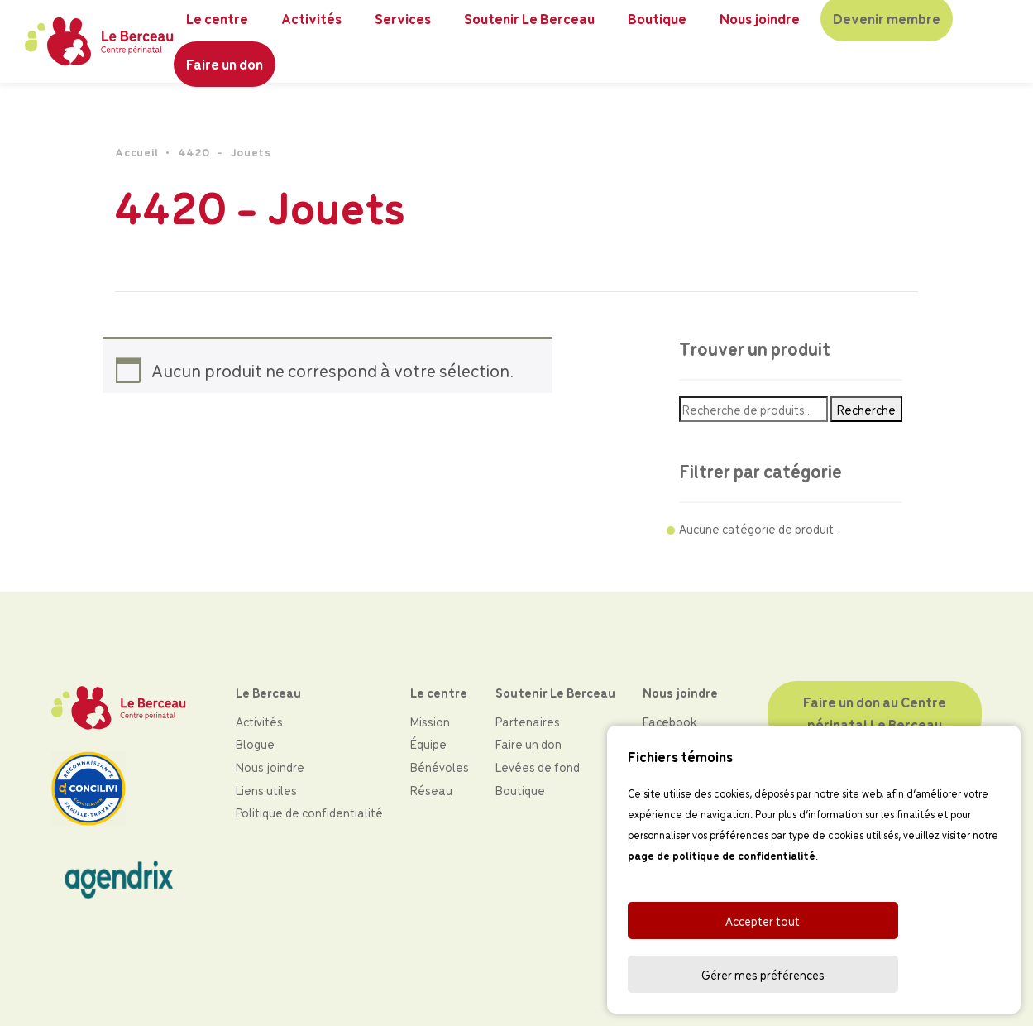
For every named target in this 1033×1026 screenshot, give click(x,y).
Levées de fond (537, 766)
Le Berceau (268, 692)
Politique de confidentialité (309, 812)
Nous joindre (270, 766)
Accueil (136, 152)
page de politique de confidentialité (721, 910)
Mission (430, 721)
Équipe (428, 743)
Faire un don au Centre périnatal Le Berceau (876, 713)
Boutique (520, 789)
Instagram (671, 743)
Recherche (866, 409)
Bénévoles (439, 766)
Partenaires (527, 721)
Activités (259, 721)
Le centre (438, 692)
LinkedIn (664, 766)
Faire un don (225, 64)
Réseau (431, 789)
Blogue (255, 743)
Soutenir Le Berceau (555, 692)
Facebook (669, 721)
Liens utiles (266, 789)
